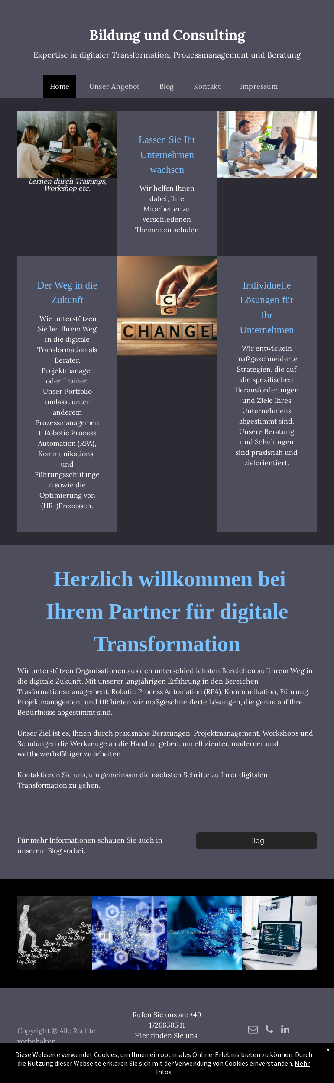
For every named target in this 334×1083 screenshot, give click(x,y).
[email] (253, 1030)
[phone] (269, 1030)
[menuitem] (63, 86)
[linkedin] (285, 1030)
